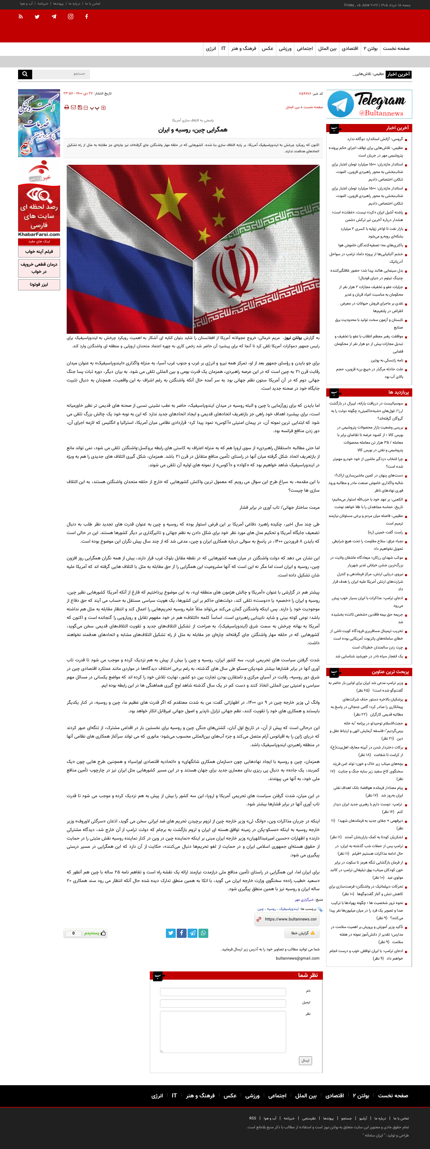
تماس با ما (93, 4)
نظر (308, 1014)
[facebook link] (182, 933)
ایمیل (306, 1002)
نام (308, 991)
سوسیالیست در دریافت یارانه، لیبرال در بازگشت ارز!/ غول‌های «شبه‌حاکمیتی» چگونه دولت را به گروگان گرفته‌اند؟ (366, 411)
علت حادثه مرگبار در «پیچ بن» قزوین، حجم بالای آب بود (369, 373)
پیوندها (58, 4)
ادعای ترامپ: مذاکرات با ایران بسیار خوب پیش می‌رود (367, 602)
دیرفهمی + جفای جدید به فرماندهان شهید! (367, 824)
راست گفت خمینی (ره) (385, 532)
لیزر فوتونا (39, 284)
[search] (25, 74)
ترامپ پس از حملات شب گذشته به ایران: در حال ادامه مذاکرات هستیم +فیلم (369, 850)
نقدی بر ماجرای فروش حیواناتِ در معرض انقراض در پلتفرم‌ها (371, 307)
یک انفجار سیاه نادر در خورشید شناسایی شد (369, 656)
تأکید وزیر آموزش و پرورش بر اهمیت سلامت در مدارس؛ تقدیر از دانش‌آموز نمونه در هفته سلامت (367, 934)
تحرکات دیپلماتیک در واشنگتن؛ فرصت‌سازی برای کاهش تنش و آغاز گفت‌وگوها (366, 890)
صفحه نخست (396, 49)
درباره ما (74, 4)
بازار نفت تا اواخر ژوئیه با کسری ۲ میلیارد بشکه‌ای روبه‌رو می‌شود (372, 232)
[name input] (223, 992)
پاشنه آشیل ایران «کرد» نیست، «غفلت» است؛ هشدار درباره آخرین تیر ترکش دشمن (367, 216)
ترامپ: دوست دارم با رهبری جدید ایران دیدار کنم (368, 808)
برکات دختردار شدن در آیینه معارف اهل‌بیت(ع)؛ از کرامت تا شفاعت (366, 751)
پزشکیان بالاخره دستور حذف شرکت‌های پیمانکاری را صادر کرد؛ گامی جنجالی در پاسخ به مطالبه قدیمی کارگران (367, 707)
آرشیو (363, 1118)
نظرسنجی (309, 1118)
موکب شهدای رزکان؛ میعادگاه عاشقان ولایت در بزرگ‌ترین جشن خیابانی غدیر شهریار (366, 561)
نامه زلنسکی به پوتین (387, 360)
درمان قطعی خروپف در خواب (39, 268)
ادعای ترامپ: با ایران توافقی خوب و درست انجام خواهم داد (366, 955)
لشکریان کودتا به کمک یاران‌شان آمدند (366, 837)
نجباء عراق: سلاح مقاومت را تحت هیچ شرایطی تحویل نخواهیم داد (367, 545)
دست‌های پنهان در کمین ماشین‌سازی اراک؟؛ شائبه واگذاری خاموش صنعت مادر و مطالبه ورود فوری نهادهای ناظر (365, 483)
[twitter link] (171, 933)
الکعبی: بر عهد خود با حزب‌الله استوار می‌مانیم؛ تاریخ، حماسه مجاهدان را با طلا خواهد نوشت (367, 503)
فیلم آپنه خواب (39, 252)
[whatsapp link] (203, 933)
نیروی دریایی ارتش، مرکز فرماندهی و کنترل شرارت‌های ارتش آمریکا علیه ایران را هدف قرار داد (367, 581)
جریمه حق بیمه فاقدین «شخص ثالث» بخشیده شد (367, 618)
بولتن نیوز (293, 337)
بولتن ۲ (370, 49)
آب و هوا (26, 4)
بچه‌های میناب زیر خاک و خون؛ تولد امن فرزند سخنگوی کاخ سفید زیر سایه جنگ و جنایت (366, 771)
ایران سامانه (374, 1135)
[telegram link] (192, 933)
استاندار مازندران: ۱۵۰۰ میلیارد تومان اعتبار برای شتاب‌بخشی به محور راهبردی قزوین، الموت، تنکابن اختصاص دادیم (367, 172)
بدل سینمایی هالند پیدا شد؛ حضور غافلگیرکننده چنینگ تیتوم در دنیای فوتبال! (366, 274)
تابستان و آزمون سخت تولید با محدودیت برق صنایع (369, 323)
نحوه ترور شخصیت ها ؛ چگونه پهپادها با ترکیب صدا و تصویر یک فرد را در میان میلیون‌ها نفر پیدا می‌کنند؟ (366, 910)
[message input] (223, 1032)
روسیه (271, 909)
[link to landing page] (379, 26)
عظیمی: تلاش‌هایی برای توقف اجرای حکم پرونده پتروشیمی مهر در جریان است (366, 152)
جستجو (346, 1118)
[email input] (223, 1003)
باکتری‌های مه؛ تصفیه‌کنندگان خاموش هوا (370, 245)
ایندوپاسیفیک (289, 909)
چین (261, 909)
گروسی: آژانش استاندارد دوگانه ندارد (375, 139)
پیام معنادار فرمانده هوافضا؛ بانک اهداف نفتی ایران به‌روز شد (368, 791)
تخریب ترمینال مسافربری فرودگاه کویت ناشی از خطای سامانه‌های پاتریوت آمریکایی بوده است (366, 635)
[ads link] (369, 104)
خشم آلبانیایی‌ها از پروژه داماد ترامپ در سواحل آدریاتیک (366, 258)
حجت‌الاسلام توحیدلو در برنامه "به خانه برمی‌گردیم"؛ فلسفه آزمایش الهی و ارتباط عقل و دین (366, 731)
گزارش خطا (303, 933)
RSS (252, 1118)
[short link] (290, 919)
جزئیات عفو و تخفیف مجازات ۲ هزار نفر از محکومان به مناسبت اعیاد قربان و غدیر (371, 291)
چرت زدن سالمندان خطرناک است (377, 647)
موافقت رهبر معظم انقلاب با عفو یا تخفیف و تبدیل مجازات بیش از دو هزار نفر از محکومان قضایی (368, 343)
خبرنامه (42, 4)
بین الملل (293, 107)
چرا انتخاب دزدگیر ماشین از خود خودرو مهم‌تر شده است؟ (368, 463)
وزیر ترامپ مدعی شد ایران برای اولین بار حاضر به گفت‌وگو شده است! (365, 687)
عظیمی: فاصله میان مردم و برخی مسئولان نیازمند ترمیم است (365, 519)
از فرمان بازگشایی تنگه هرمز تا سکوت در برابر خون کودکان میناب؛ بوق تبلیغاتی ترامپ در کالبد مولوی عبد (366, 870)
